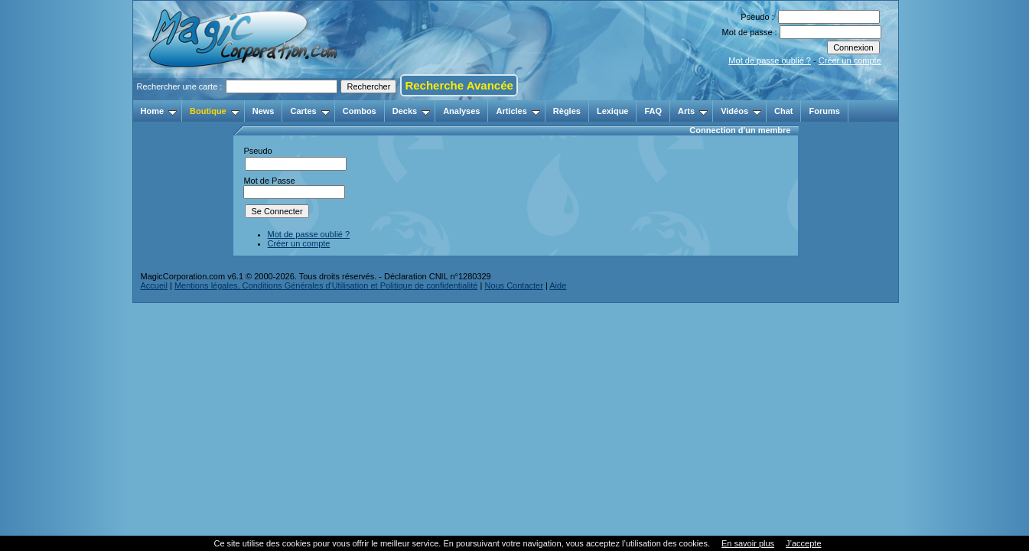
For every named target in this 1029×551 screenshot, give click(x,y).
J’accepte (803, 543)
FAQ (653, 111)
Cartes (309, 111)
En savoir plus (747, 543)
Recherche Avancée (459, 85)
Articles (517, 111)
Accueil (154, 285)
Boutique (214, 111)
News (263, 111)
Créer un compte (850, 60)
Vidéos (741, 111)
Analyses (461, 111)
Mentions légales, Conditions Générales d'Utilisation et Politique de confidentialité (326, 285)
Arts (693, 111)
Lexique (613, 111)
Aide (557, 285)
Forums (824, 111)
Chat (783, 111)
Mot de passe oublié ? (769, 60)
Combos (359, 111)
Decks (411, 111)
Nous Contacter (513, 285)
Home (159, 111)
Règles (567, 111)
